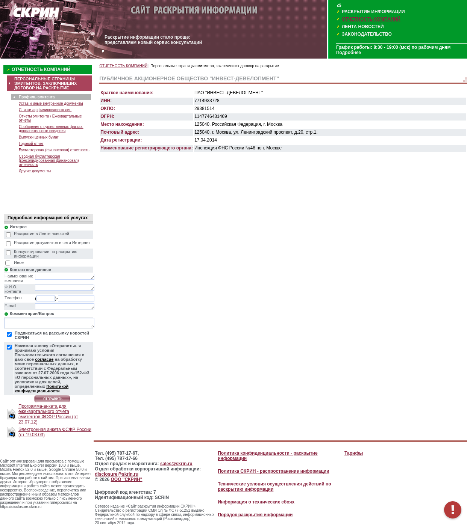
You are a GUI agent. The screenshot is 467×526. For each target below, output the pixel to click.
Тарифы (353, 453)
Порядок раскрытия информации (255, 514)
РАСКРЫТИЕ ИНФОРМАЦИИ (373, 11)
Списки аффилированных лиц (45, 110)
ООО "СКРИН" (126, 479)
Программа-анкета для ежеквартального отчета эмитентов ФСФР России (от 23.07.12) (48, 414)
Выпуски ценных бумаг (39, 137)
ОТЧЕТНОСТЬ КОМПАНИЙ (371, 19)
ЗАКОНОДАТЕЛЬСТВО (367, 34)
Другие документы (35, 171)
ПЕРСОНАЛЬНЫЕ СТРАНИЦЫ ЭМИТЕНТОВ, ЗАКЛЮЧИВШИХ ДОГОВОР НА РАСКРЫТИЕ (45, 83)
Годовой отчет (31, 144)
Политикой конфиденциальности (41, 388)
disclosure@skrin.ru (116, 474)
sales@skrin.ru (176, 463)
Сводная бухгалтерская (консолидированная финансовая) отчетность (49, 160)
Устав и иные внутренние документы (51, 103)
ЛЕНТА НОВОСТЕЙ (363, 26)
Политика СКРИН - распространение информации (273, 471)
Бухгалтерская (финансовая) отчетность (54, 150)
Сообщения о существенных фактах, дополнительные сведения (51, 129)
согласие (44, 359)
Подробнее (348, 52)
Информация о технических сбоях (256, 502)
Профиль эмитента (37, 97)
